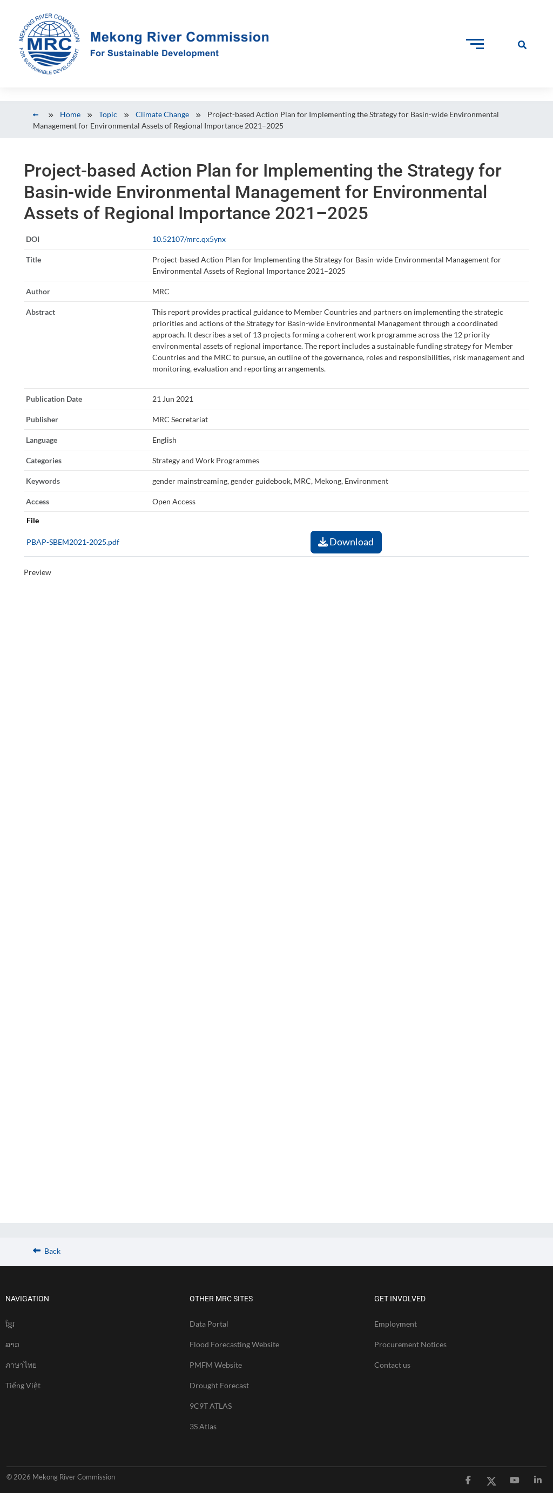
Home (70, 114)
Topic (108, 114)
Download (346, 542)
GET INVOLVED (400, 1298)
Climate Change (162, 114)
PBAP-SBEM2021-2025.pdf (72, 541)
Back (46, 1250)
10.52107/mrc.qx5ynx (189, 239)
